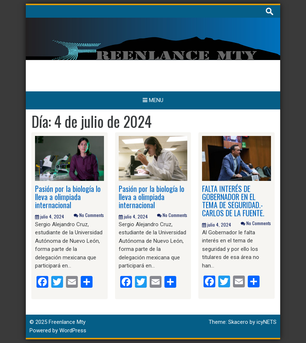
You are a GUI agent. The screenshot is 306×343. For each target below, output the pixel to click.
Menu (153, 100)
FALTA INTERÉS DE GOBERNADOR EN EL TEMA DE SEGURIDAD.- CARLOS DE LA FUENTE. (233, 200)
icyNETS (267, 322)
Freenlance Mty (67, 322)
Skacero (238, 322)
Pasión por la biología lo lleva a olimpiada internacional (68, 196)
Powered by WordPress (57, 330)
